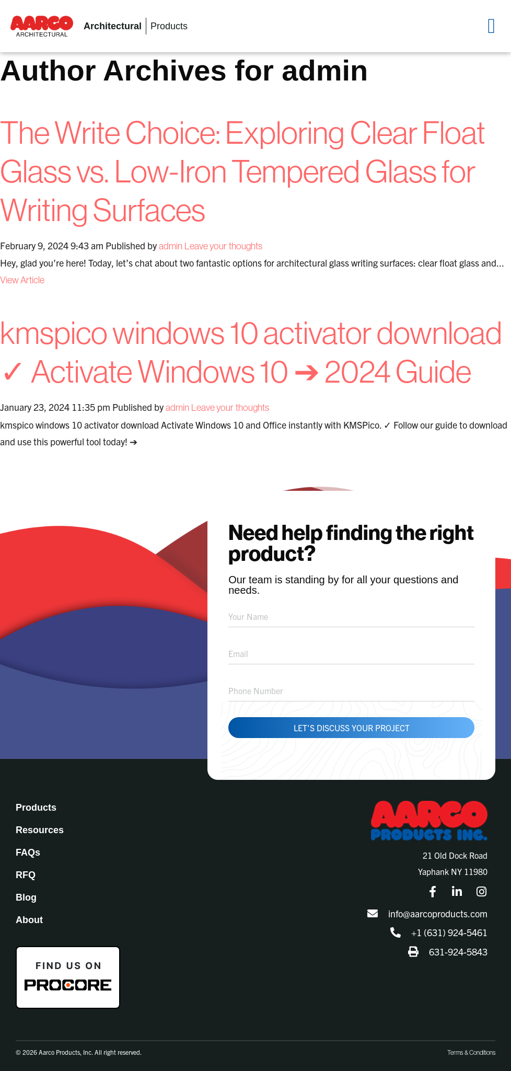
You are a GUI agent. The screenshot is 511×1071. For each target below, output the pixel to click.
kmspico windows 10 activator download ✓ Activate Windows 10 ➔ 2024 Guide (251, 352)
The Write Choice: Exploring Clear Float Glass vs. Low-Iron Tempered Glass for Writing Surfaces (242, 170)
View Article (22, 280)
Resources (40, 830)
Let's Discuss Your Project (352, 727)
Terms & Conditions (471, 1052)
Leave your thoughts (223, 246)
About (29, 920)
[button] (491, 26)
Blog (26, 897)
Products (36, 807)
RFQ (26, 875)
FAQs (28, 852)
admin (170, 246)
